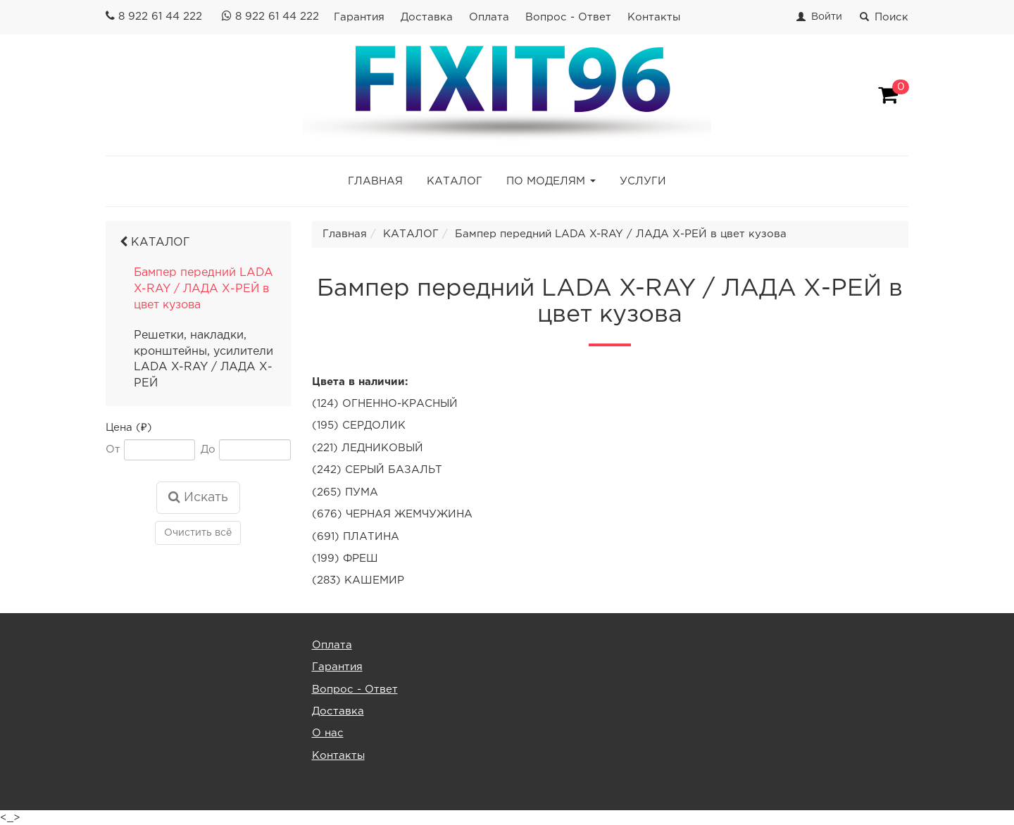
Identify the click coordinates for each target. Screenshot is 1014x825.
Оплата (489, 17)
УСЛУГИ (643, 181)
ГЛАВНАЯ (375, 181)
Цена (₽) (129, 427)
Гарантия (359, 17)
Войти (826, 17)
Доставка (427, 17)
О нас (328, 733)
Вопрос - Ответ (568, 17)
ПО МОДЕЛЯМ (545, 181)
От (113, 449)
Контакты (653, 17)
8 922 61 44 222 (160, 16)
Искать (198, 497)
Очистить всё (198, 533)
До (208, 449)
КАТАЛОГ (454, 181)
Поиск (884, 17)
